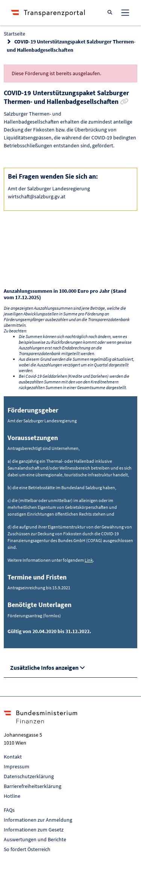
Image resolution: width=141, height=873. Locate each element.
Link (89, 560)
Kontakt (13, 756)
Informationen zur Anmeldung (38, 819)
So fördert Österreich (27, 849)
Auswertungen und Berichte (35, 839)
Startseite (14, 33)
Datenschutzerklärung (29, 776)
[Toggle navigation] (125, 12)
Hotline (12, 796)
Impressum (16, 766)
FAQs (9, 810)
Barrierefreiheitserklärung (32, 786)
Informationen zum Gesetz (34, 829)
